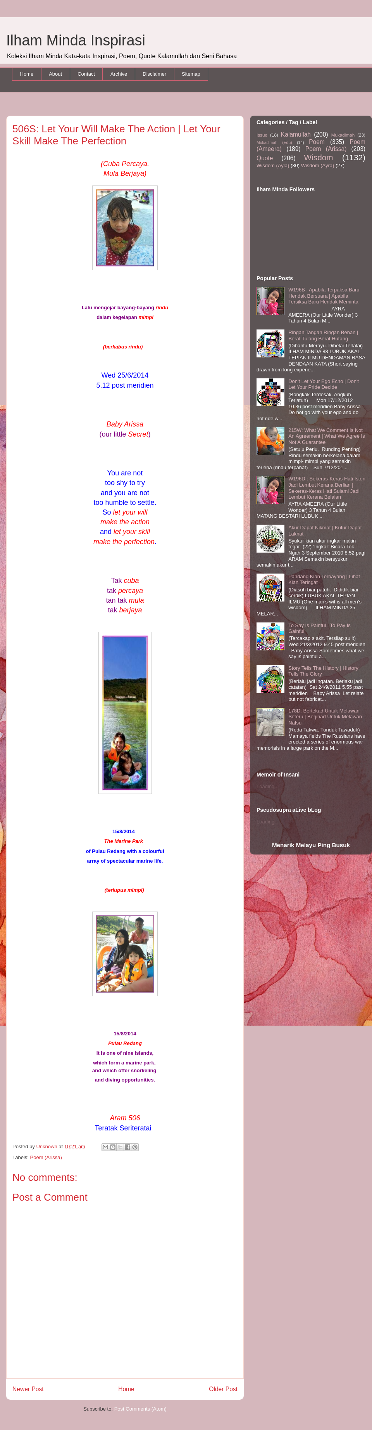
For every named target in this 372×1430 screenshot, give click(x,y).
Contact (86, 74)
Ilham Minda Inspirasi (75, 40)
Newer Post (28, 1389)
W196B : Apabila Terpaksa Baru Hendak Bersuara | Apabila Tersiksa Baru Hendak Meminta (323, 296)
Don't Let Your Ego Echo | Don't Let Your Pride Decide (323, 384)
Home (27, 74)
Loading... (268, 786)
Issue (262, 134)
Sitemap (191, 74)
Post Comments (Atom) (140, 1409)
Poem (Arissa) (46, 1157)
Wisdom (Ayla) (273, 165)
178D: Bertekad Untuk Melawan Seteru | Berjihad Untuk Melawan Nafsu (325, 717)
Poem (317, 142)
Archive (118, 74)
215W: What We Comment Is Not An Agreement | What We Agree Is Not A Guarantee (326, 436)
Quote (265, 158)
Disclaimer (154, 74)
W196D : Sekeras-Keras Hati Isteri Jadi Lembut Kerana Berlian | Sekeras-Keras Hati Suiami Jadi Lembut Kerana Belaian (326, 488)
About (55, 74)
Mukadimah (343, 134)
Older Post (223, 1389)
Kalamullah (296, 134)
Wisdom (318, 157)
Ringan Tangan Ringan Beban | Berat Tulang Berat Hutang (323, 335)
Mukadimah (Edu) (274, 142)
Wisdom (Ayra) (317, 165)
